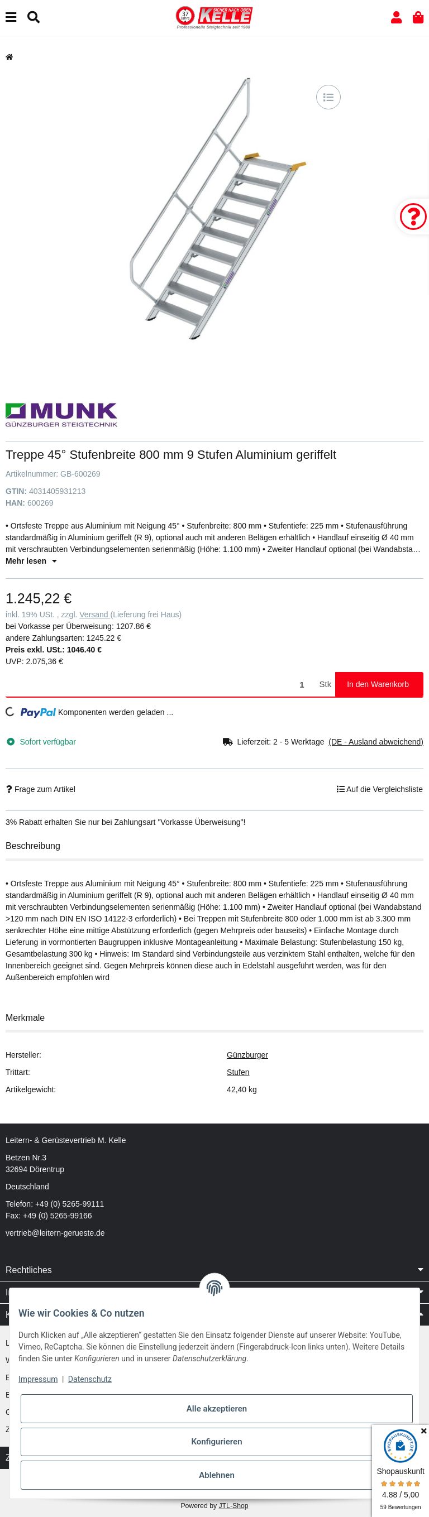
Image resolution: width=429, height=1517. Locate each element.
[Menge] (161, 684)
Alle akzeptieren (217, 1409)
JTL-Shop (233, 1506)
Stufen (238, 1072)
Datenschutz (90, 1379)
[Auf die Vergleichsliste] (328, 97)
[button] (396, 17)
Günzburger (247, 1054)
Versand (94, 614)
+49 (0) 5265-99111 (69, 1203)
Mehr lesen (31, 560)
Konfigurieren (216, 1442)
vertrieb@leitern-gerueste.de (55, 1232)
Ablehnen (217, 1475)
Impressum (38, 1379)
